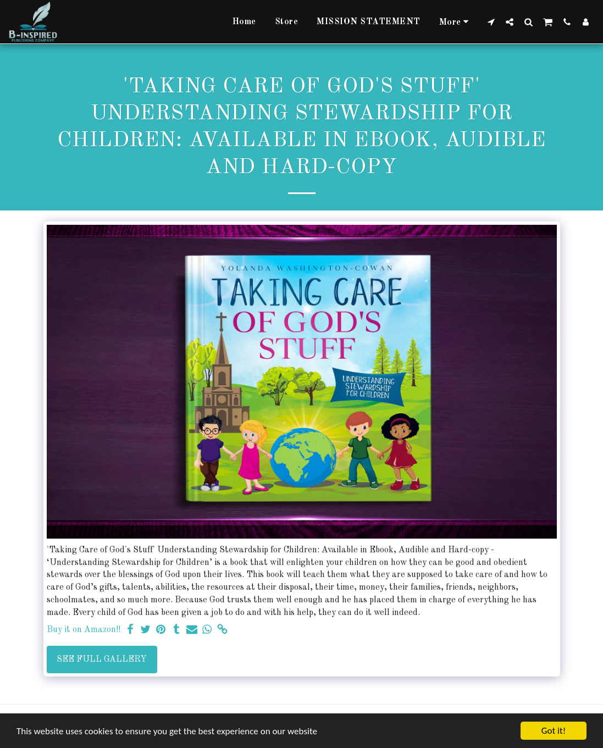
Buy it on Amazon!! (83, 629)
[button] (491, 21)
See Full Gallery (102, 659)
